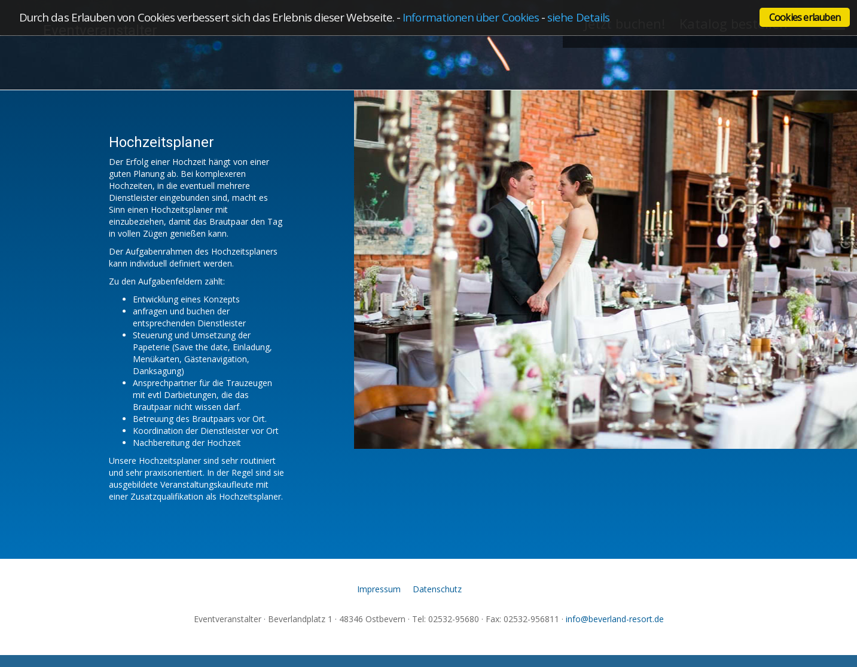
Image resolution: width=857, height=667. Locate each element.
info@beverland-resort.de (615, 619)
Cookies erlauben (804, 17)
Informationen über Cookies (470, 17)
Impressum (379, 589)
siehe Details (578, 17)
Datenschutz (437, 589)
